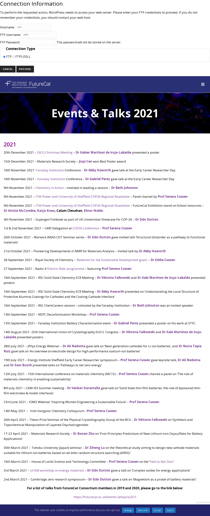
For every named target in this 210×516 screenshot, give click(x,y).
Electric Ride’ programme (66, 269)
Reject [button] (170, 510)
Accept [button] (157, 510)
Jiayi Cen (85, 161)
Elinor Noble (93, 210)
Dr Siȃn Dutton (146, 219)
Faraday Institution (50, 170)
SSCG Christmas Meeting (54, 152)
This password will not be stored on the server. (60, 42)
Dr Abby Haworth (97, 170)
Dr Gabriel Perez (97, 179)
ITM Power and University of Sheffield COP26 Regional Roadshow (83, 196)
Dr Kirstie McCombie (19, 210)
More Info (143, 510)
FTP (7, 57)
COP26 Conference (85, 228)
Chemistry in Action (50, 188)
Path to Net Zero (161, 461)
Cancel (8, 69)
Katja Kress (46, 210)
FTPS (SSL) (21, 57)
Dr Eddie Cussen (163, 260)
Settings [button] (128, 510)
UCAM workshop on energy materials (57, 470)
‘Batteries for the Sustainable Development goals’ (111, 260)
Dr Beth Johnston (124, 188)
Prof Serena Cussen (173, 196)
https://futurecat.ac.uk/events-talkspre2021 (105, 497)
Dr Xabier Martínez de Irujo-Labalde (103, 152)
